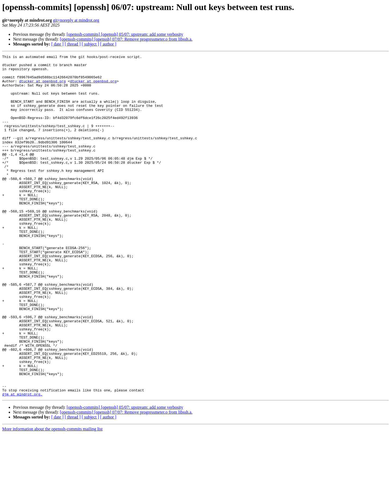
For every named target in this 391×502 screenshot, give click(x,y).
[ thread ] (73, 44)
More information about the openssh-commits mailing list (52, 497)
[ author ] (108, 44)
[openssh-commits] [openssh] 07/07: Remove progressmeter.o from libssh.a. (126, 39)
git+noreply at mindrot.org (76, 20)
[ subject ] (90, 44)
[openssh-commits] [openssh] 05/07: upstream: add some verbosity (125, 34)
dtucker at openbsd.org (42, 86)
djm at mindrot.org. (22, 462)
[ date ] (57, 44)
